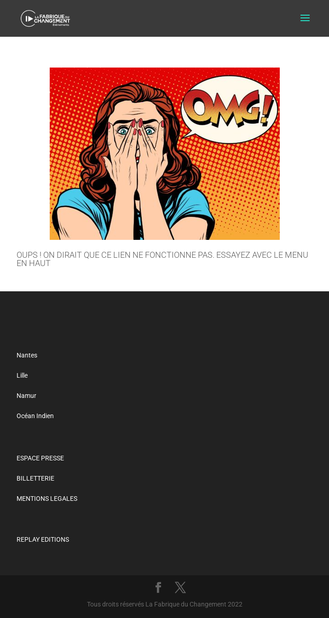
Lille (22, 375)
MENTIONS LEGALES (47, 498)
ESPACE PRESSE (40, 458)
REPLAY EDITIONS (43, 539)
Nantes (27, 355)
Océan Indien (35, 416)
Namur (26, 395)
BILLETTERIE (35, 478)
